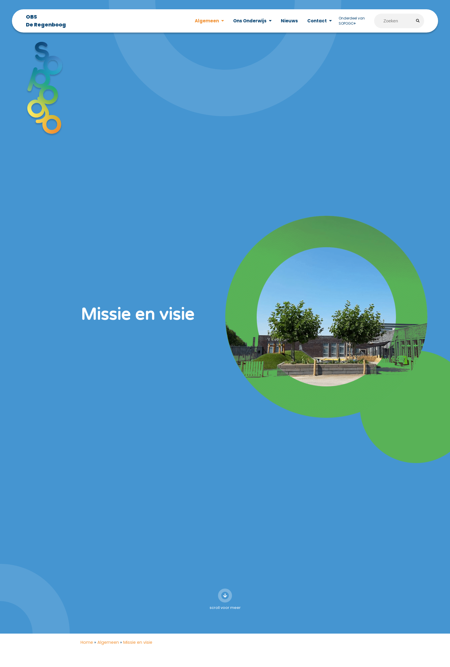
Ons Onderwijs (250, 21)
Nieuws (289, 21)
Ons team (322, 660)
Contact (317, 21)
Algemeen (207, 21)
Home (87, 602)
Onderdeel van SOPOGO (352, 21)
